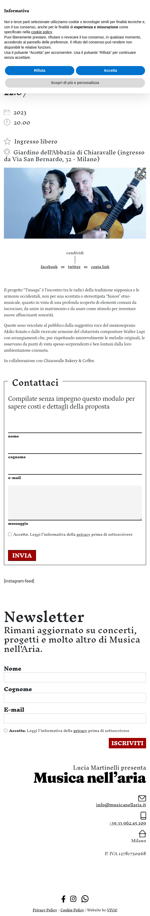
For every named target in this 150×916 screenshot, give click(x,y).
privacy (83, 534)
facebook (49, 266)
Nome (12, 668)
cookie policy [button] (41, 32)
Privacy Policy (45, 910)
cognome (17, 457)
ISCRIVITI (127, 743)
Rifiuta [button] (39, 70)
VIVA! (112, 910)
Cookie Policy (72, 910)
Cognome (18, 689)
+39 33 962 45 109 (128, 823)
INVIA (22, 555)
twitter (74, 266)
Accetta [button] (110, 70)
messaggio (18, 523)
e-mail (14, 477)
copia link (100, 266)
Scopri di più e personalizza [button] (75, 83)
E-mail (14, 709)
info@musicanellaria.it (121, 805)
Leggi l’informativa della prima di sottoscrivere (73, 534)
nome (13, 436)
